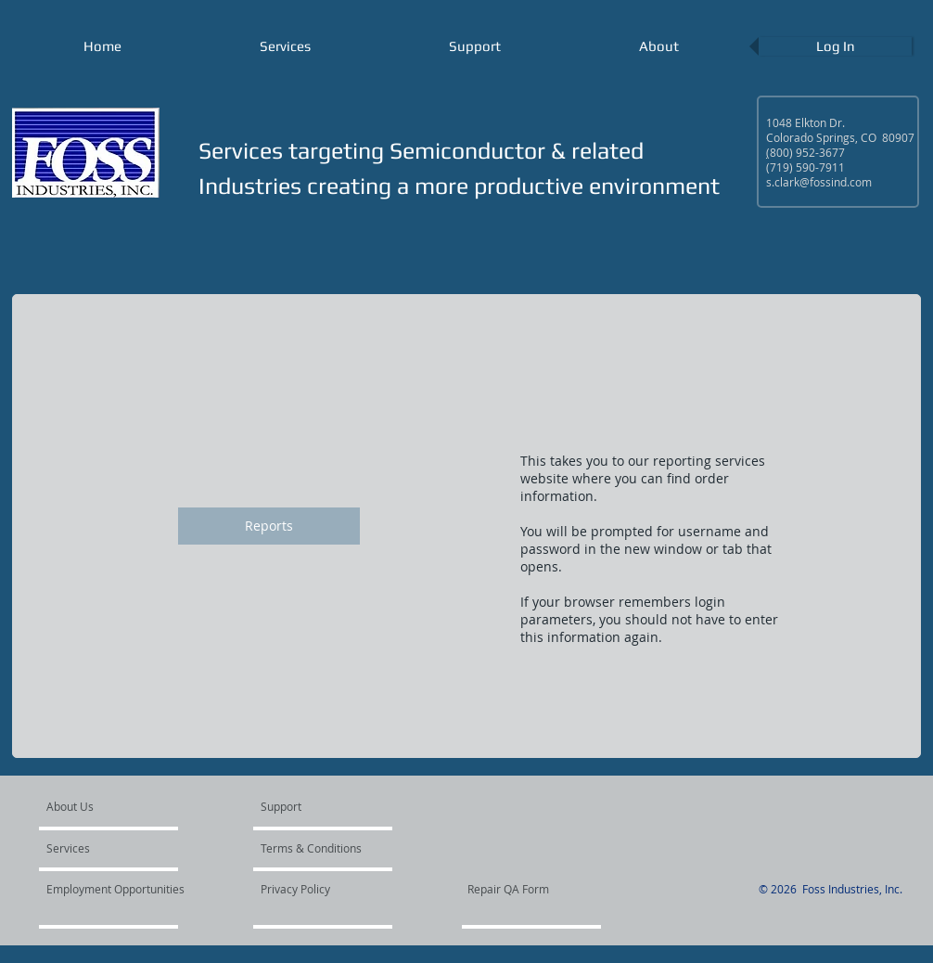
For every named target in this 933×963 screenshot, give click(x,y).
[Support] (305, 806)
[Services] (99, 848)
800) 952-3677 (807, 152)
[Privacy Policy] (311, 889)
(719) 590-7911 (805, 167)
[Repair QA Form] (534, 889)
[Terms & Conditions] (314, 848)
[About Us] (117, 806)
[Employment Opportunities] (116, 889)
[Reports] (269, 526)
